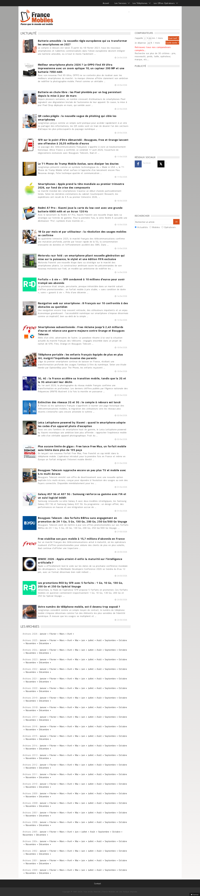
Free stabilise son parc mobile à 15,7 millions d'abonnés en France (81, 539)
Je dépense (141, 42)
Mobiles (156, 227)
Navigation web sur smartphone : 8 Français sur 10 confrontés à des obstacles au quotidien (83, 305)
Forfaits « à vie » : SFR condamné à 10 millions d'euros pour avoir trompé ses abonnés (81, 281)
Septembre (110, 640)
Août (99, 640)
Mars (62, 633)
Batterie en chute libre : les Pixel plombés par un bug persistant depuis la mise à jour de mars (80, 94)
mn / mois (157, 38)
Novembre (31, 643)
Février (52, 633)
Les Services (120, 3)
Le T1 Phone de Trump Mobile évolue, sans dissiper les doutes (78, 163)
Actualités (142, 227)
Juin (83, 640)
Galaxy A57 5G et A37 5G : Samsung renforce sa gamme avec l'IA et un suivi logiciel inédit (82, 495)
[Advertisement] (129, 17)
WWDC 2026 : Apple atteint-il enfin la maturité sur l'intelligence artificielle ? (80, 560)
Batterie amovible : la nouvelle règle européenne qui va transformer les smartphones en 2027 (82, 42)
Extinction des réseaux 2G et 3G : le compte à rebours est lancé (79, 402)
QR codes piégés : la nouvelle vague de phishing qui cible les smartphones (77, 117)
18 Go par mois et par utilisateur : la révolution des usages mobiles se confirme (82, 233)
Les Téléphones (140, 3)
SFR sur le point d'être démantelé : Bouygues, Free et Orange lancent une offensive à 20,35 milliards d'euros (83, 141)
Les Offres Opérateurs (164, 3)
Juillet (91, 640)
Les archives (30, 626)
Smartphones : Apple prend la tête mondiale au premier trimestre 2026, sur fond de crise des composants (81, 185)
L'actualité (29, 33)
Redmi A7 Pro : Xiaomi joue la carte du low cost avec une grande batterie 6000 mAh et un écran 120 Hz (80, 209)
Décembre (44, 643)
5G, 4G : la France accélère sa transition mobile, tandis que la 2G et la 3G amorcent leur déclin (82, 380)
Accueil (106, 3)
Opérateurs (170, 227)
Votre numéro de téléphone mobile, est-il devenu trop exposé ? (79, 606)
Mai (76, 640)
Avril (69, 633)
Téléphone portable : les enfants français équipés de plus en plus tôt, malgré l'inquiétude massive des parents (80, 356)
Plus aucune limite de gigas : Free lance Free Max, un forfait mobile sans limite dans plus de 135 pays (82, 448)
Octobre (123, 640)
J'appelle (139, 38)
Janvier (43, 633)
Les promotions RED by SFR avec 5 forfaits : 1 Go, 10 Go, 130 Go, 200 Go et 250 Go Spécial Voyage (80, 584)
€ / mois (155, 42)
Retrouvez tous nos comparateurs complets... (153, 48)
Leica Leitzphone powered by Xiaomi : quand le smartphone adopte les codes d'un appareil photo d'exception (82, 424)
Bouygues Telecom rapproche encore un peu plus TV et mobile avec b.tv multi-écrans (82, 472)
